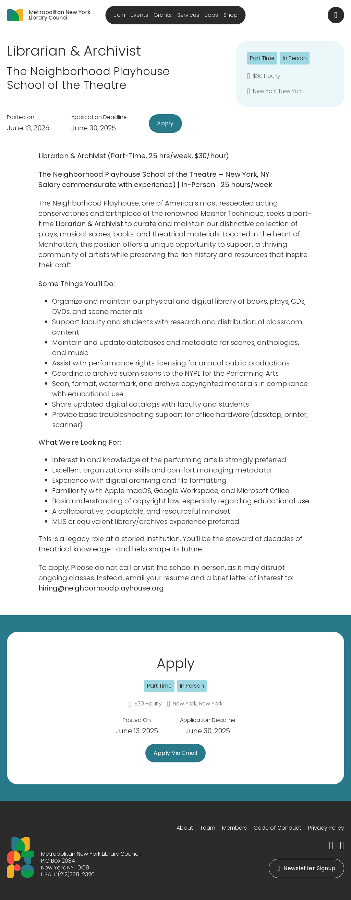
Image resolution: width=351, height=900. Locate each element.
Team (207, 828)
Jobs (211, 15)
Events (139, 15)
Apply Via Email (175, 753)
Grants (163, 15)
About (185, 828)
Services (188, 15)
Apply (165, 123)
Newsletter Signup (306, 868)
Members (234, 828)
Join (119, 15)
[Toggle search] (336, 15)
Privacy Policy (326, 828)
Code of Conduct (277, 828)
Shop (230, 15)
